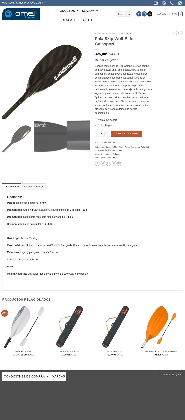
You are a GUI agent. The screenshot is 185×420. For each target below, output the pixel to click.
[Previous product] (180, 33)
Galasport (117, 154)
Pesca (127, 147)
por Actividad (109, 33)
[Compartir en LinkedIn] (119, 163)
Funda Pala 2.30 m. (69, 351)
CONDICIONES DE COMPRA (26, 376)
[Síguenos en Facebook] (138, 14)
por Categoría (101, 150)
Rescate (71, 19)
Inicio (97, 33)
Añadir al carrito (126, 133)
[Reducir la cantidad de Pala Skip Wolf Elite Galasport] (97, 134)
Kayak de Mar (111, 147)
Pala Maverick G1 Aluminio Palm (161, 351)
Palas (121, 147)
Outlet (89, 20)
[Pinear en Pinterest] (114, 163)
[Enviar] (129, 14)
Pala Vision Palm (23, 351)
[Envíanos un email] (149, 14)
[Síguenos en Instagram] (144, 14)
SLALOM (90, 10)
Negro (114, 157)
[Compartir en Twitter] (103, 163)
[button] (162, 14)
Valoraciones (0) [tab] (33, 186)
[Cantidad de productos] (102, 134)
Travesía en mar (125, 33)
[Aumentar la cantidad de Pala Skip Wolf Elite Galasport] (106, 134)
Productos (67, 10)
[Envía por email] (108, 163)
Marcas (58, 376)
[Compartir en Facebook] (97, 163)
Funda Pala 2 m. (115, 351)
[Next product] (175, 33)
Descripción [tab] (12, 186)
